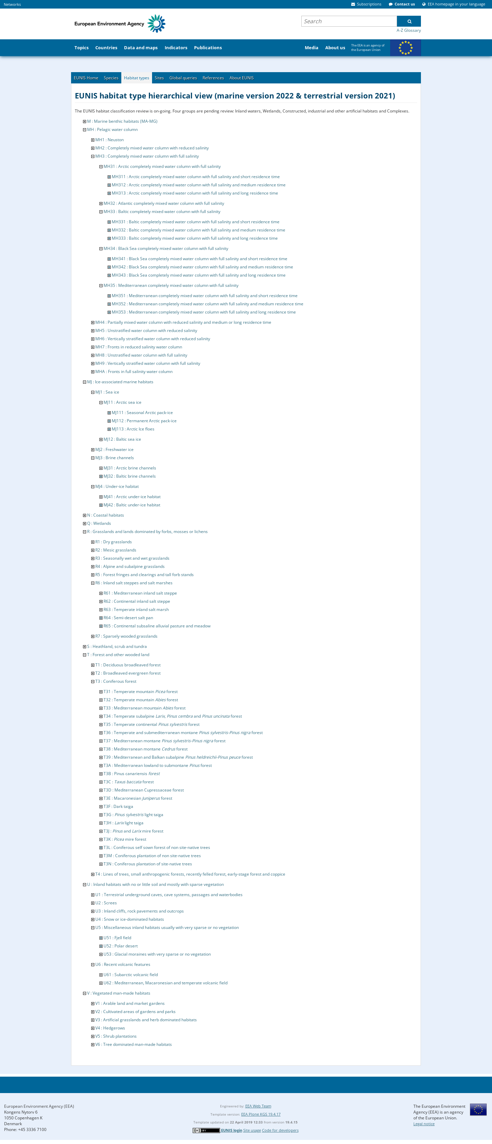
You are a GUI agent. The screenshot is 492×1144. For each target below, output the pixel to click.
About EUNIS (242, 78)
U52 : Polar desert (121, 946)
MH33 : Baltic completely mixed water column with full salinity (162, 211)
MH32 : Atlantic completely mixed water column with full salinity (164, 203)
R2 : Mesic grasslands (115, 550)
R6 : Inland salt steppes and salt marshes (134, 583)
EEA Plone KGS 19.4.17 (261, 1114)
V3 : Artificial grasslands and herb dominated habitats (146, 1020)
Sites (159, 78)
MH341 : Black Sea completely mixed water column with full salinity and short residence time (199, 259)
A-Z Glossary (409, 30)
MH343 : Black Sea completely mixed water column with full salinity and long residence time (199, 275)
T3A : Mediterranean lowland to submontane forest (158, 765)
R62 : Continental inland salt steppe (137, 601)
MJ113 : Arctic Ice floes (133, 429)
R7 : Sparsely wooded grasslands (126, 636)
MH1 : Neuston (109, 140)
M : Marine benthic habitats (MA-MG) (122, 121)
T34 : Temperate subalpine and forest (173, 716)
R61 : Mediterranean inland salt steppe (140, 593)
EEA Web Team (258, 1105)
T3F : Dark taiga (118, 806)
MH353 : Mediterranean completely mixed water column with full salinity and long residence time (204, 312)
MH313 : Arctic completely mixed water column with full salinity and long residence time (195, 193)
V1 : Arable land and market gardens (130, 1003)
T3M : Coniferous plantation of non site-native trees (152, 856)
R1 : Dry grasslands (113, 542)
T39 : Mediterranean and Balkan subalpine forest (178, 757)
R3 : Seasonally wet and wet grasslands (132, 558)
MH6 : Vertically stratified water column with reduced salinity (152, 339)
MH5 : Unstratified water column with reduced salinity (146, 330)
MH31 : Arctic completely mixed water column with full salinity (162, 166)
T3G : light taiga (133, 814)
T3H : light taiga (124, 823)
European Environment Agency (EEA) (39, 1106)
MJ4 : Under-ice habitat (117, 486)
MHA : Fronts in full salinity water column (134, 371)
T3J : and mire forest (133, 831)
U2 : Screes (106, 903)
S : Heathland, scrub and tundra (117, 646)
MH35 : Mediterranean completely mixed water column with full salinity (171, 285)
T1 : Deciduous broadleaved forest (128, 665)
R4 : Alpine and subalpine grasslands (130, 566)
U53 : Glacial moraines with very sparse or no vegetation (157, 954)
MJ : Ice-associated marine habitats (120, 382)
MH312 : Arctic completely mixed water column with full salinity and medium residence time (199, 185)
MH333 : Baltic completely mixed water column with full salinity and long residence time (195, 238)
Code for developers (280, 1130)
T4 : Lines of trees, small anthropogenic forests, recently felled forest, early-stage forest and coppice (190, 874)
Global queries (183, 78)
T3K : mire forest (125, 839)
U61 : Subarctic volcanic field (131, 974)
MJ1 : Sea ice (107, 392)
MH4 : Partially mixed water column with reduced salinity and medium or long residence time (183, 322)
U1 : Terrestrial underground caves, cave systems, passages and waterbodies (169, 894)
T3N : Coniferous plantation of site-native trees (148, 864)
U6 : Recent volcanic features (122, 964)
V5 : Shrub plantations (116, 1036)
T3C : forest (129, 782)
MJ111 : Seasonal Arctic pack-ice (142, 412)
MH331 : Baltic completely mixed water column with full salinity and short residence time (195, 222)
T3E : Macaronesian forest (138, 798)
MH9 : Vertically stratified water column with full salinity (147, 363)
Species (111, 78)
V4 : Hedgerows (110, 1028)
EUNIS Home (86, 78)
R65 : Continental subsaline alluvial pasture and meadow (157, 626)
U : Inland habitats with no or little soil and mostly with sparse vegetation (155, 884)
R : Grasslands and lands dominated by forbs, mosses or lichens (147, 531)
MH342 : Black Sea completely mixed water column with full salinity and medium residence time (202, 267)
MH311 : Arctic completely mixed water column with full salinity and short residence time (196, 176)
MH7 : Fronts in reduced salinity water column (138, 347)
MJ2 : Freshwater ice (114, 449)
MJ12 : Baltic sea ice (122, 439)
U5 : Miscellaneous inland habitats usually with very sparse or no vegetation (167, 927)
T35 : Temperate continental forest (152, 724)
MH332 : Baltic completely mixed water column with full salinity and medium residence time (198, 230)
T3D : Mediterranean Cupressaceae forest (144, 790)
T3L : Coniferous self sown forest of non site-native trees (157, 847)
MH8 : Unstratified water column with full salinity (141, 355)
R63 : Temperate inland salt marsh (136, 609)
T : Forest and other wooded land (118, 654)
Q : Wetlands (99, 523)
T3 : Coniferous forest (115, 681)
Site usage (252, 1130)
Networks (12, 4)
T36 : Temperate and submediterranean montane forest (183, 732)
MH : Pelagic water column (112, 129)
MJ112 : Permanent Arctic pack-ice (144, 421)
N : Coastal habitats (105, 515)
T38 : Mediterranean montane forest (146, 749)
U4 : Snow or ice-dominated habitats (129, 919)
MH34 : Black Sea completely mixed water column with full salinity (166, 248)
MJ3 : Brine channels (114, 458)
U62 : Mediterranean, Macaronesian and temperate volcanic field (166, 983)
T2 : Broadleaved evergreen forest (128, 673)
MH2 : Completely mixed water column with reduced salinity (152, 148)
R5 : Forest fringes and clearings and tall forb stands (144, 574)
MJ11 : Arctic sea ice (122, 402)
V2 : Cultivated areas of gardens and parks (135, 1011)
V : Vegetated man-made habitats (118, 993)
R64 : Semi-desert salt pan (128, 618)
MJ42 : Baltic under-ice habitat (132, 505)
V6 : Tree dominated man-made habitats (133, 1044)
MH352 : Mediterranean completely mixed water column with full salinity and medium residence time (207, 304)
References (213, 78)
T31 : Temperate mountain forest (141, 691)
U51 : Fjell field (117, 938)
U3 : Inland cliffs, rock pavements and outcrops (139, 911)
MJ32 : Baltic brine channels (130, 476)
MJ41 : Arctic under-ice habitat (132, 497)
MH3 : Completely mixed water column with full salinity (147, 156)
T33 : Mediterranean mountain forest (145, 708)
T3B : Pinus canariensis (132, 773)
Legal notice (424, 1123)
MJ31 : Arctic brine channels (130, 468)
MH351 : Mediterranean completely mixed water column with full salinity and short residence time (205, 295)
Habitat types (136, 78)
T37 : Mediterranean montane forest (165, 741)
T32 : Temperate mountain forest (141, 700)
